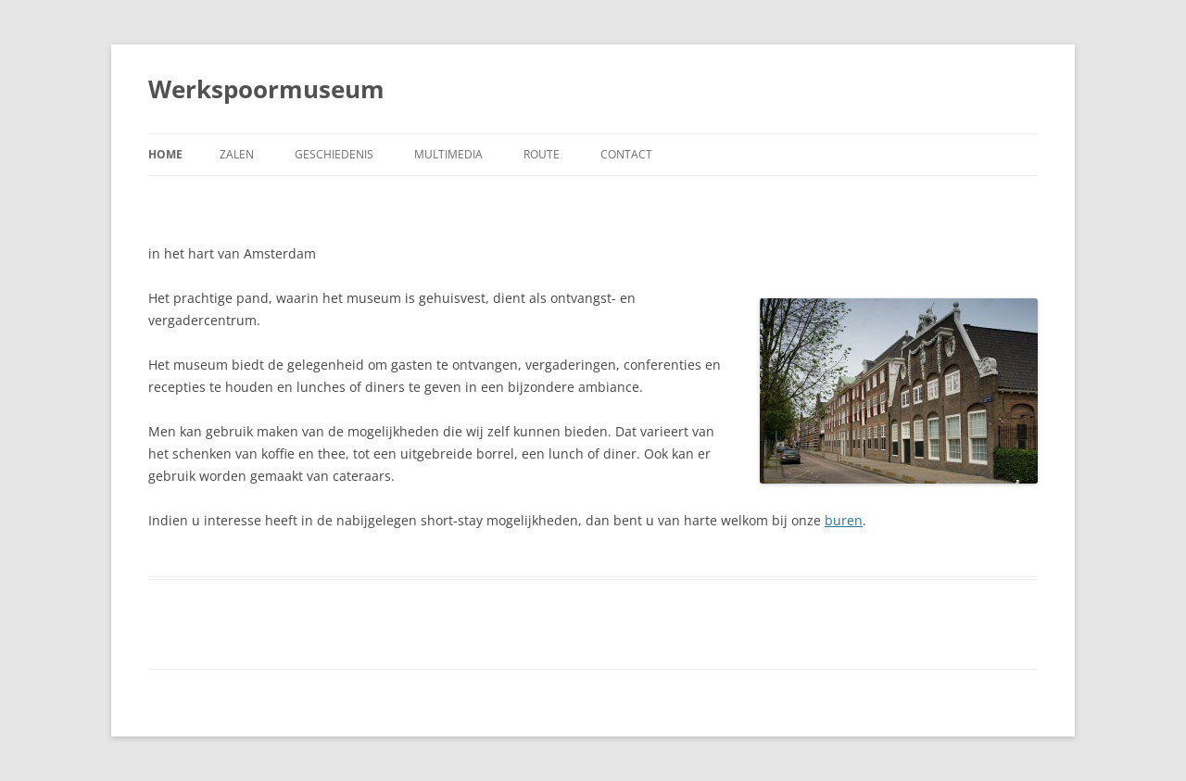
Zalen (237, 154)
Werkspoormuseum (266, 89)
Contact (626, 154)
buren (844, 520)
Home (165, 154)
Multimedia (448, 154)
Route (542, 154)
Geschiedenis (334, 154)
